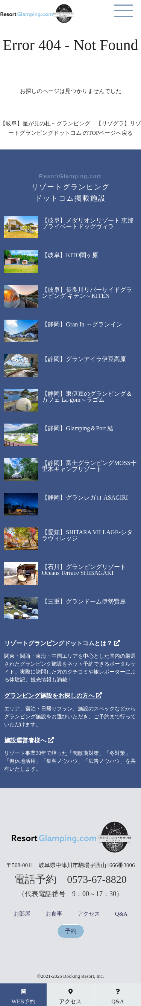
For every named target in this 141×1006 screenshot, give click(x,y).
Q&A (121, 914)
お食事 (53, 914)
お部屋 (22, 914)
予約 (70, 931)
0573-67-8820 (97, 879)
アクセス (88, 914)
